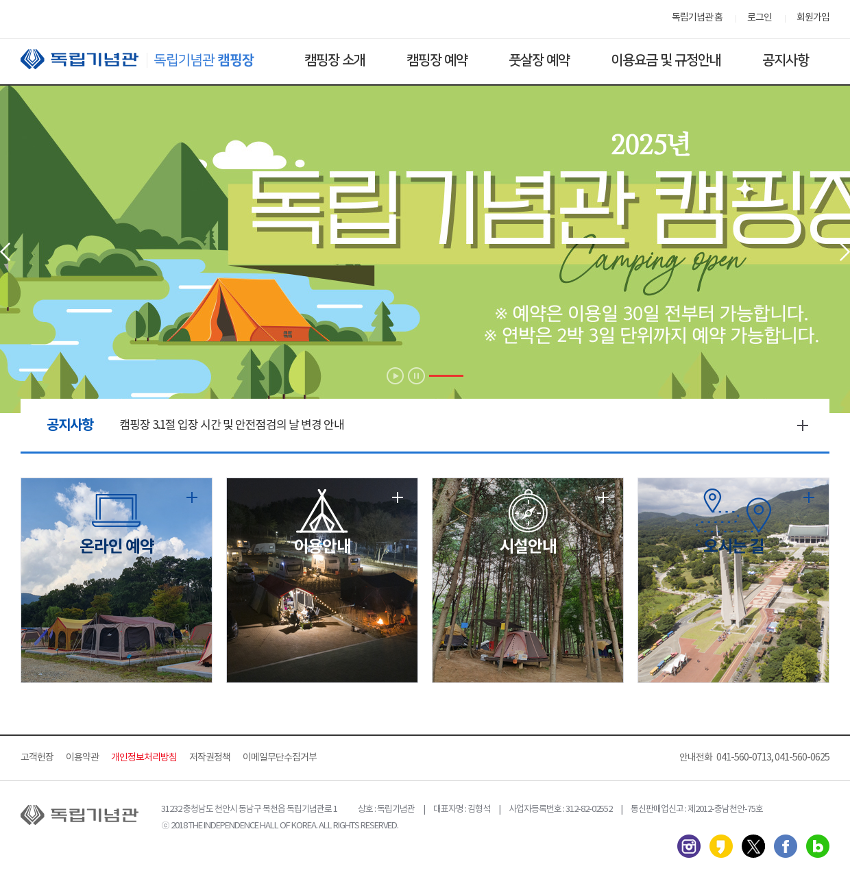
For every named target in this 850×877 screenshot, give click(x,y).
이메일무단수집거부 (280, 757)
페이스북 (785, 846)
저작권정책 (209, 757)
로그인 (759, 17)
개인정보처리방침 (144, 757)
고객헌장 (37, 757)
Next (845, 252)
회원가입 (813, 17)
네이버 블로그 (817, 846)
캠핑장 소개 (334, 60)
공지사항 (785, 60)
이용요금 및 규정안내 (666, 60)
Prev (5, 252)
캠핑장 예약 (436, 60)
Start (395, 375)
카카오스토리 (721, 846)
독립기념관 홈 (697, 17)
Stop (416, 375)
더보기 (802, 425)
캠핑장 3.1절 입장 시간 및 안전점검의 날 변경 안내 (231, 425)
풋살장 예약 (539, 60)
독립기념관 (150, 59)
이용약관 (82, 757)
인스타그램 (689, 846)
